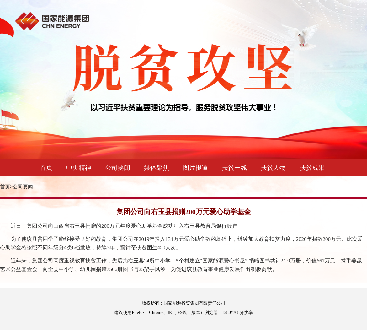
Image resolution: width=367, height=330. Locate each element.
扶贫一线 (234, 167)
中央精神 (78, 167)
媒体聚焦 (156, 167)
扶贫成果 (312, 167)
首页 (46, 167)
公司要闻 (117, 167)
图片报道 (195, 167)
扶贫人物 (273, 167)
